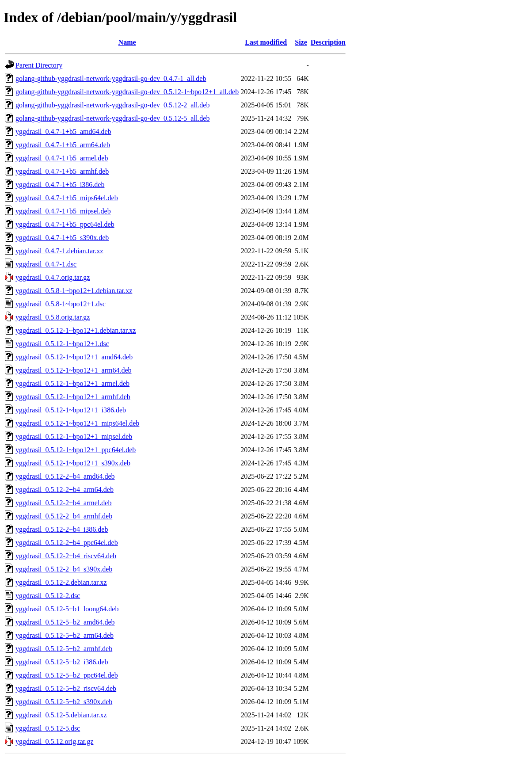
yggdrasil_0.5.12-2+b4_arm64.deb (64, 489)
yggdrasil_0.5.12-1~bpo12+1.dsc (62, 343)
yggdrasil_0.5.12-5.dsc (47, 728)
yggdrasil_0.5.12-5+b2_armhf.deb (63, 648)
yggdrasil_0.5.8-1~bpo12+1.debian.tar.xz (73, 290)
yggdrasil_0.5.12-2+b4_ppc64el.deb (66, 542)
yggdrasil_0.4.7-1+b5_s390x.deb (62, 237)
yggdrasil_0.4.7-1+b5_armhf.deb (62, 171)
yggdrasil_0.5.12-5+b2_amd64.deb (65, 622)
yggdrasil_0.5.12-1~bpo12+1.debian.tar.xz (75, 330)
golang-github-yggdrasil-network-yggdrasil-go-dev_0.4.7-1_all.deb (110, 78)
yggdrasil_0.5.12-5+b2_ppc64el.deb (66, 675)
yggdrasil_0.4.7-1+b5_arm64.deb (62, 145)
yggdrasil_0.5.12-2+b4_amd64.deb (65, 476)
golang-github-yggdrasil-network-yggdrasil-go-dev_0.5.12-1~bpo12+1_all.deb (127, 91)
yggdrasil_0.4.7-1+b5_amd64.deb (63, 131)
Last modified (266, 42)
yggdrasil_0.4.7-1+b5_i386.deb (59, 184)
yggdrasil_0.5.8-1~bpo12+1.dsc (60, 304)
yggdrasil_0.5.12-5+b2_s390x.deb (63, 701)
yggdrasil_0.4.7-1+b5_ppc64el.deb (64, 224)
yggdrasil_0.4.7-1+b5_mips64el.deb (66, 198)
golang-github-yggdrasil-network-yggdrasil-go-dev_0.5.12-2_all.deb (112, 105)
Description (328, 42)
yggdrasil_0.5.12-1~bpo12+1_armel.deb (72, 383)
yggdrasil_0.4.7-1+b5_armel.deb (61, 158)
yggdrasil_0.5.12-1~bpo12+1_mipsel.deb (73, 436)
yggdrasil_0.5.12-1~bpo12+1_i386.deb (70, 410)
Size (301, 42)
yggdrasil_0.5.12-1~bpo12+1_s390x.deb (72, 463)
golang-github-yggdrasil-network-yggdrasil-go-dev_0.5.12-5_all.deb (112, 118)
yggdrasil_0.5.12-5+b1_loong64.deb (66, 609)
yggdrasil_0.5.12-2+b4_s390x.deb (63, 569)
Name (127, 42)
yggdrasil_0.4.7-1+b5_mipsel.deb (63, 211)
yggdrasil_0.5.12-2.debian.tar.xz (61, 582)
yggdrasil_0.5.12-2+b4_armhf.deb (63, 516)
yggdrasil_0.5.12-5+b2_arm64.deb (64, 635)
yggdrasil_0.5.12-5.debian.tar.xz (61, 715)
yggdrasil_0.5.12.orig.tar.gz (54, 741)
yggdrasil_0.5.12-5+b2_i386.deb (61, 662)
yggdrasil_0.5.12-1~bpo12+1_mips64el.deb (77, 423)
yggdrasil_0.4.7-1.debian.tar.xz (59, 251)
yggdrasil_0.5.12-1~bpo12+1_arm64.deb (73, 370)
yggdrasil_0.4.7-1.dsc (45, 264)
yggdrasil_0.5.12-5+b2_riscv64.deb (65, 688)
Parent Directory (38, 65)
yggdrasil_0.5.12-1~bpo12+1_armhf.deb (72, 396)
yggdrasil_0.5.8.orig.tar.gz (52, 317)
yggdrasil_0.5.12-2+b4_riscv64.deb (65, 556)
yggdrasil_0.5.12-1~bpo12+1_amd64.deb (74, 357)
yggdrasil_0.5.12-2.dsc (47, 595)
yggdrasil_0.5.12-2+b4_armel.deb (63, 503)
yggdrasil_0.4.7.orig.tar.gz (52, 277)
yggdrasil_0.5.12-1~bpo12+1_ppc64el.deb (75, 449)
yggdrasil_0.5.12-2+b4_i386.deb (61, 529)
